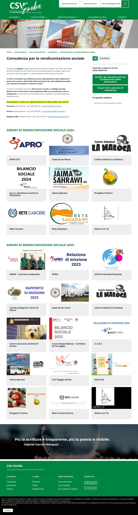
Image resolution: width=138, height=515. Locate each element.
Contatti (122, 17)
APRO (55, 274)
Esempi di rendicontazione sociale (108, 103)
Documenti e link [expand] (96, 17)
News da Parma (90, 4)
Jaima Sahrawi (59, 193)
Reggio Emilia (38, 489)
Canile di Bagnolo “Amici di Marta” (24, 309)
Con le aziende (64, 485)
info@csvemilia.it (91, 482)
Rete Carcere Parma (62, 413)
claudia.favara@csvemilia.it (58, 117)
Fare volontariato (65, 482)
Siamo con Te (101, 413)
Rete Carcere (16, 229)
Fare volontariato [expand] (67, 17)
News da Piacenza (69, 4)
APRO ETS (15, 159)
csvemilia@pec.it (90, 483)
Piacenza (36, 482)
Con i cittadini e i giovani (68, 489)
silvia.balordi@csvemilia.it (51, 106)
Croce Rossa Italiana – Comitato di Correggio (69, 345)
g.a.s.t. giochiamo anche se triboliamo (24, 194)
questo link (65, 501)
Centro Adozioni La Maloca (108, 159)
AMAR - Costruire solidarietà (25, 274)
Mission (10, 489)
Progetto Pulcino (103, 193)
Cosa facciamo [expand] (38, 17)
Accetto (8, 510)
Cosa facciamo (20, 52)
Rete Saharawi (59, 229)
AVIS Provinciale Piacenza (108, 274)
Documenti (11, 485)
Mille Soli (99, 379)
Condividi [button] (103, 58)
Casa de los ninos (61, 308)
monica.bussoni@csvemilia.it (53, 111)
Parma (35, 485)
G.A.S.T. (98, 344)
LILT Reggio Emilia (62, 379)
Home (9, 52)
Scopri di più (119, 503)
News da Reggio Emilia (111, 4)
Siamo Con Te (101, 229)
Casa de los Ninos (61, 159)
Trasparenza (11, 482)
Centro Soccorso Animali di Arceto (24, 345)
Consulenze (52, 52)
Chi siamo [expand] (13, 17)
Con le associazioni (37, 52)
